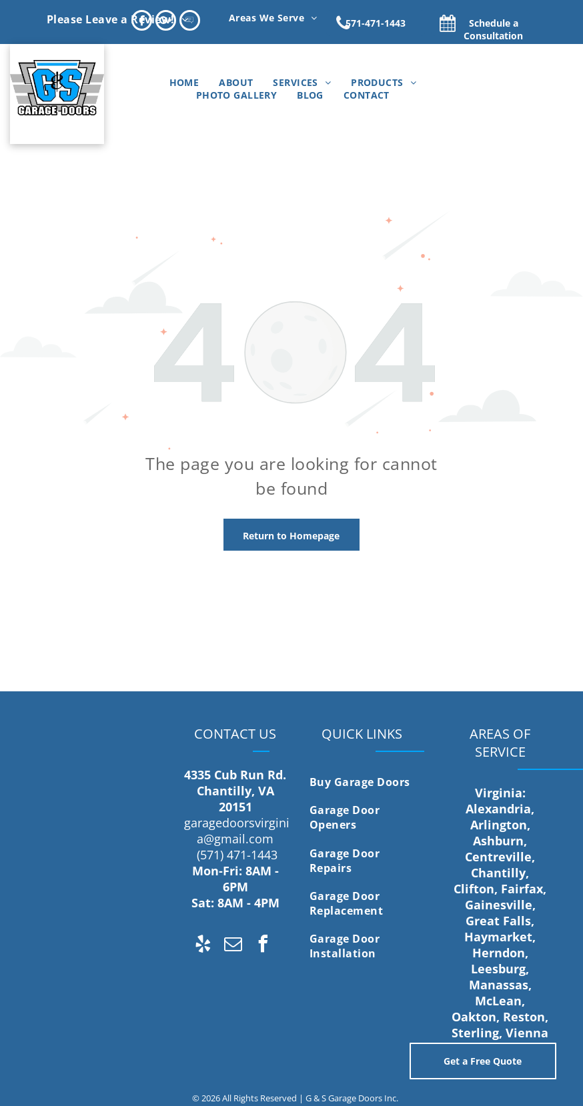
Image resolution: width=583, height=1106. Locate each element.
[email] (232, 946)
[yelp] (202, 946)
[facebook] (141, 22)
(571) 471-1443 (237, 855)
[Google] (165, 22)
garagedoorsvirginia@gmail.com (236, 831)
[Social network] (189, 22)
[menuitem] (117, 18)
